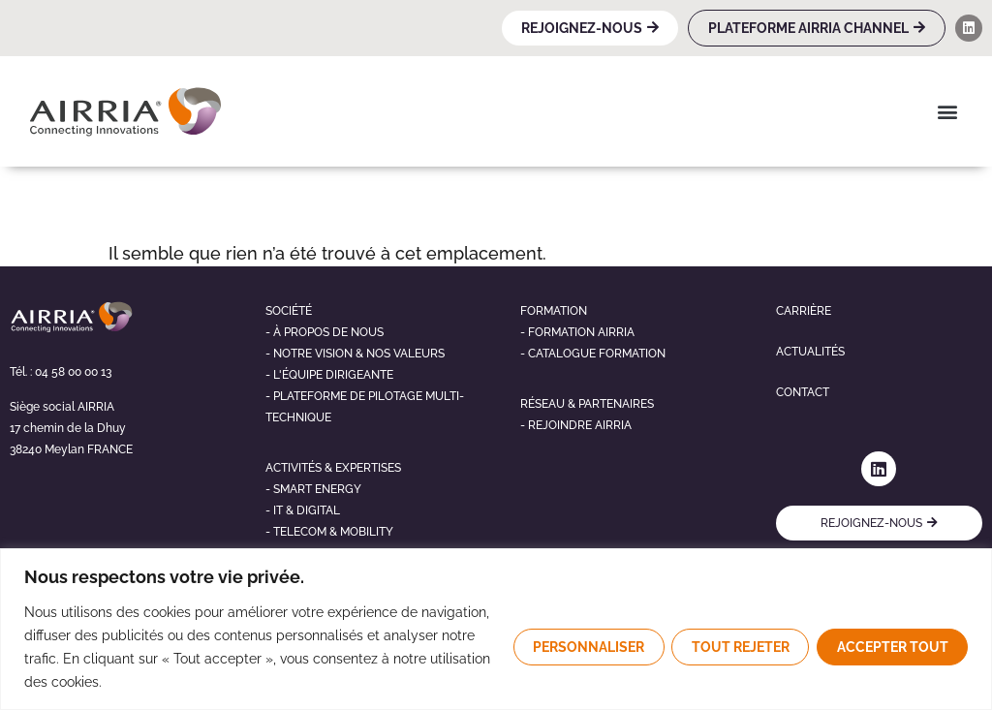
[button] (947, 111)
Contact (802, 392)
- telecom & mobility (329, 532)
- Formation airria (577, 332)
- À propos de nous (324, 332)
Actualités (810, 351)
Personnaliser (585, 647)
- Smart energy (313, 489)
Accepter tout (891, 647)
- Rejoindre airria (576, 425)
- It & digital (302, 510)
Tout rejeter (739, 647)
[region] (496, 629)
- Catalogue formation (593, 353)
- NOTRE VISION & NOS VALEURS (355, 353)
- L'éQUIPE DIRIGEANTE (329, 375)
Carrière (803, 311)
